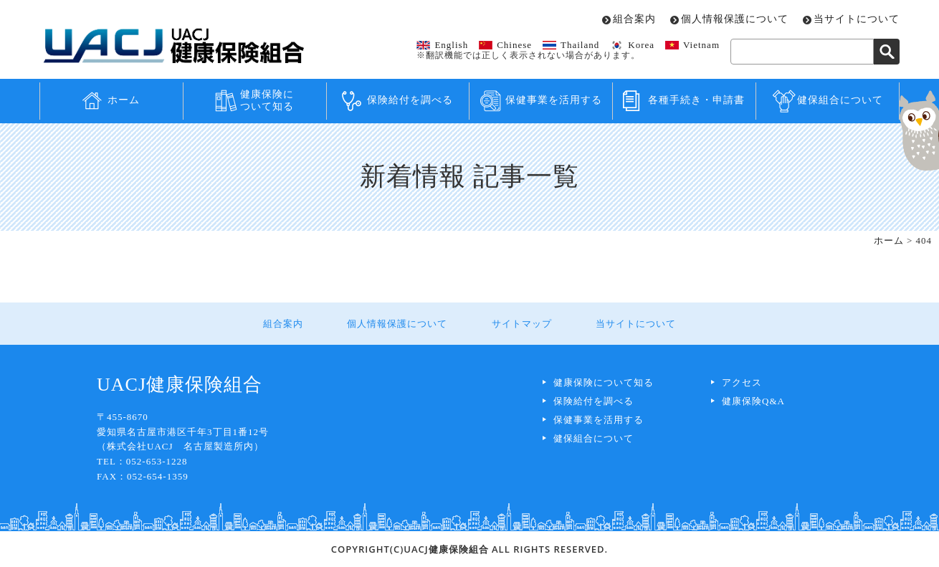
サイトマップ (521, 323)
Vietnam (701, 44)
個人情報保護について (734, 19)
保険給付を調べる (410, 100)
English (451, 44)
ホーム (124, 100)
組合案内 (634, 19)
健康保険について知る (267, 100)
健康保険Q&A (753, 401)
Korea (641, 44)
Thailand (580, 44)
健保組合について (840, 100)
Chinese (514, 44)
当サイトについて (857, 19)
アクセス (742, 382)
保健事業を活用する (553, 100)
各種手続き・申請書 (696, 100)
